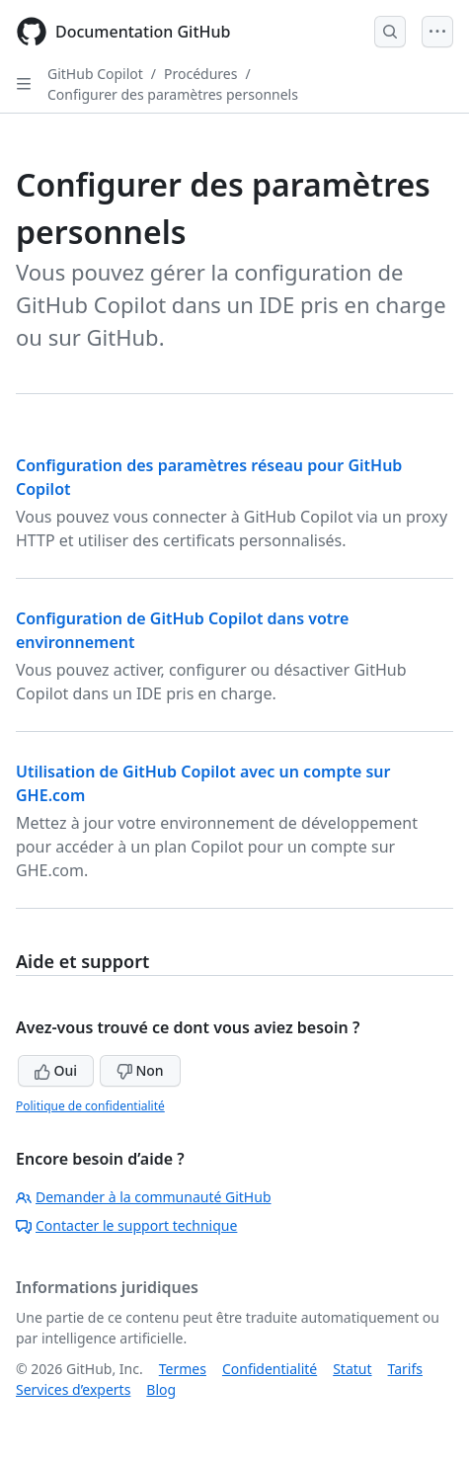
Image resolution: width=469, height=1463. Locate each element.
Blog (161, 1389)
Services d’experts (73, 1389)
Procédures (200, 73)
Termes (182, 1368)
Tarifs (405, 1368)
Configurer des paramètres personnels (172, 94)
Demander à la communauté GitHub (144, 1196)
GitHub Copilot (95, 73)
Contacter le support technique (126, 1225)
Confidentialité (269, 1368)
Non (140, 1070)
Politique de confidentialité (90, 1105)
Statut (352, 1368)
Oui (56, 1070)
